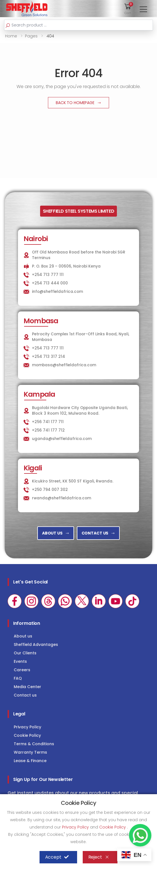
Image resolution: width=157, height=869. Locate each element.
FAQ (18, 678)
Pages (31, 36)
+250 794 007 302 (50, 489)
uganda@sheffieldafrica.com (62, 438)
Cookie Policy (27, 735)
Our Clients (25, 653)
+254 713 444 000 (50, 283)
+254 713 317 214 (48, 356)
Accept (57, 857)
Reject (98, 857)
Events (20, 661)
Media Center (27, 687)
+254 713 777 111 (48, 274)
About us (23, 636)
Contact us (25, 695)
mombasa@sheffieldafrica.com (64, 365)
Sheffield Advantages (36, 644)
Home (11, 36)
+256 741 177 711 (48, 422)
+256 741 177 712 (48, 430)
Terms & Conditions (34, 744)
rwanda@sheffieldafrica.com (61, 498)
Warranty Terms (30, 752)
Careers (22, 670)
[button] (127, 9)
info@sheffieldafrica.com (57, 291)
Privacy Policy (27, 727)
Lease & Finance (30, 761)
